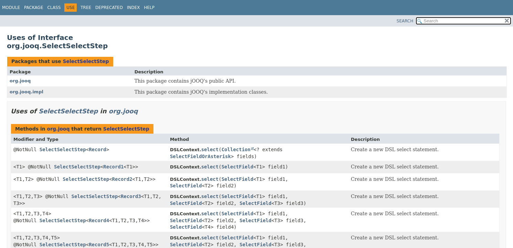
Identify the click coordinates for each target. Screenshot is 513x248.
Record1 (113, 166)
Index (133, 7)
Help (149, 7)
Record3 (131, 196)
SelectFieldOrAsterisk (200, 156)
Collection (236, 149)
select (210, 149)
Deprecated (109, 7)
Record (97, 149)
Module (11, 7)
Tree (86, 7)
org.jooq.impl (26, 91)
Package (33, 7)
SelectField (238, 166)
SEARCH (405, 21)
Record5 (99, 244)
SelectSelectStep (86, 61)
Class (54, 7)
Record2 (122, 179)
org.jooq (20, 80)
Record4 (99, 220)
